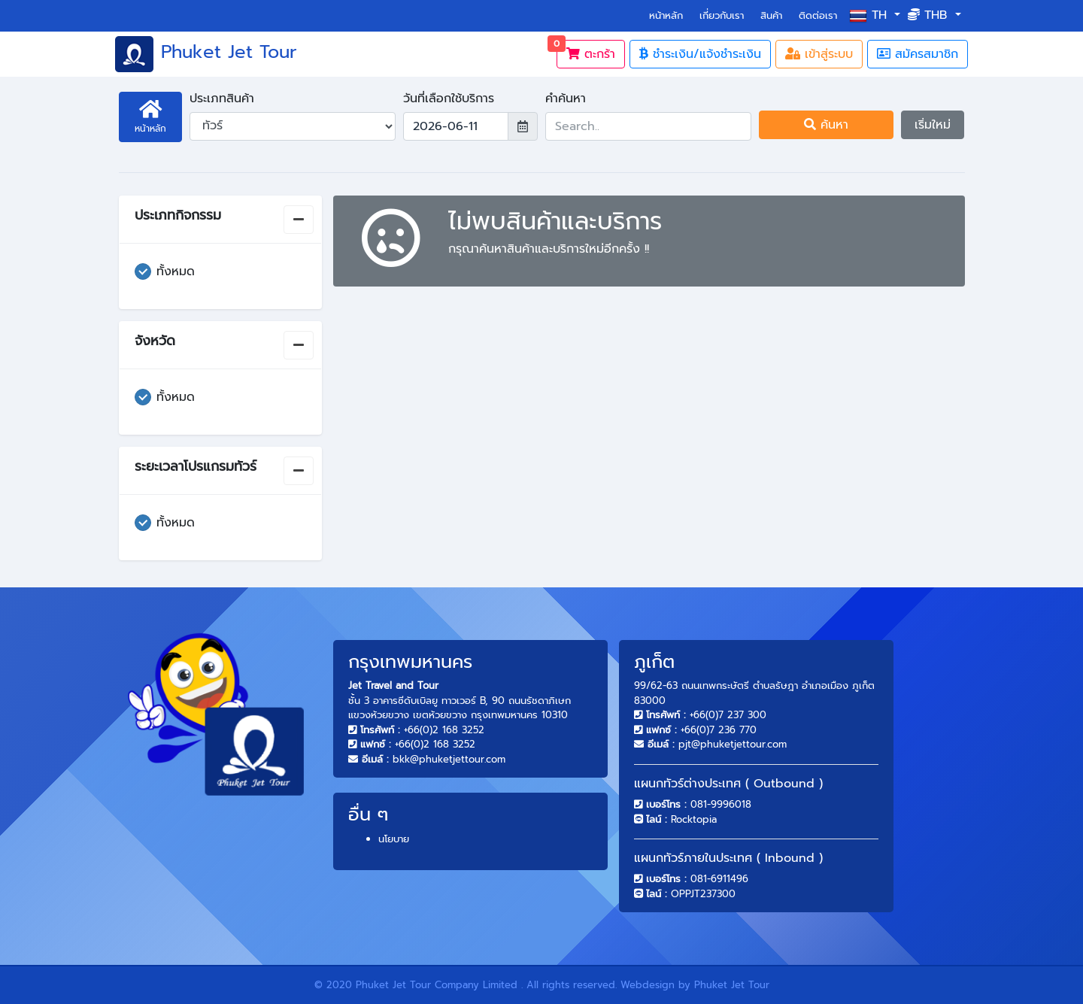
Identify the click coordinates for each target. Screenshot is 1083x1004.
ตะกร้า (586, 51)
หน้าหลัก (669, 15)
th (870, 15)
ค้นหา (826, 125)
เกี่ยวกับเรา (721, 15)
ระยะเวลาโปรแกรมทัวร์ (195, 466)
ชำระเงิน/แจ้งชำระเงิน (700, 54)
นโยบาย (393, 839)
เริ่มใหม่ (933, 125)
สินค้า (771, 15)
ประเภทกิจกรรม (178, 215)
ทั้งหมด (175, 271)
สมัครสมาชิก (917, 54)
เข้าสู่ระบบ (819, 54)
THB (929, 15)
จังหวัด (155, 340)
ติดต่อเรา (818, 15)
